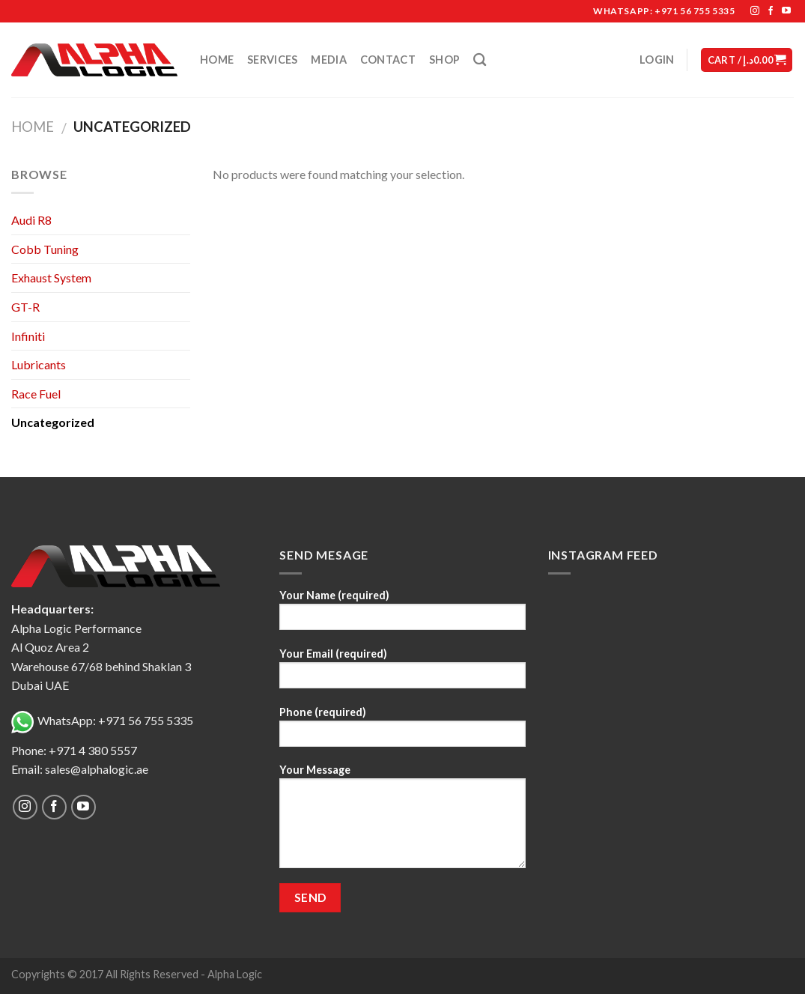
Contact (388, 59)
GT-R (25, 307)
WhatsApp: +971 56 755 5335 (102, 720)
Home (217, 59)
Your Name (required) (402, 614)
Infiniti (28, 336)
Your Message (402, 821)
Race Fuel (36, 394)
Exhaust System (51, 277)
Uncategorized (52, 422)
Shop (444, 59)
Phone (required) (402, 731)
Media (328, 59)
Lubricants (38, 364)
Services (272, 59)
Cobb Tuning (45, 249)
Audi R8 (31, 220)
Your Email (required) (402, 673)
